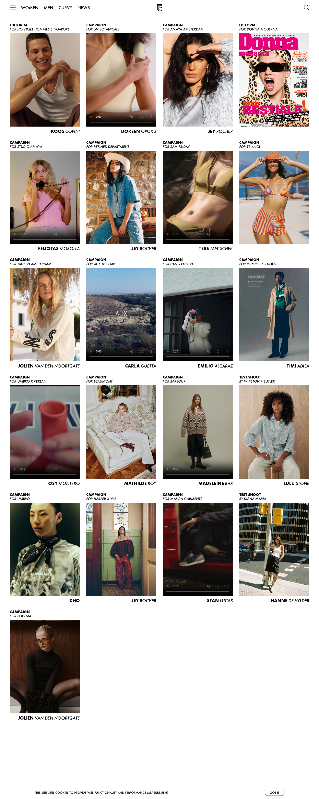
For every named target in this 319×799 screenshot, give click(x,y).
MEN (48, 7)
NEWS (84, 7)
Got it (274, 793)
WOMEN (29, 7)
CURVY (65, 7)
